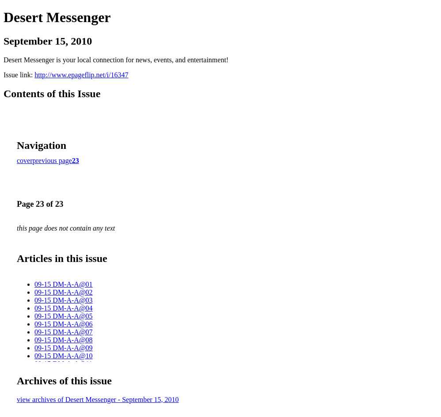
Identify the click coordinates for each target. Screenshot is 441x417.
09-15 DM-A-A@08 (63, 340)
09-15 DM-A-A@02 (63, 292)
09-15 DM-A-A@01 (63, 284)
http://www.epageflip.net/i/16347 (81, 75)
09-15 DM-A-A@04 (63, 308)
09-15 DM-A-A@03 (63, 300)
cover (25, 160)
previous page (52, 160)
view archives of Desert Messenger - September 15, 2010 (98, 399)
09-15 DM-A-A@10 (63, 356)
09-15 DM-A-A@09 (63, 348)
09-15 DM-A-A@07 (63, 332)
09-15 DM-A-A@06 (63, 324)
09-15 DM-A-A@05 (63, 316)
